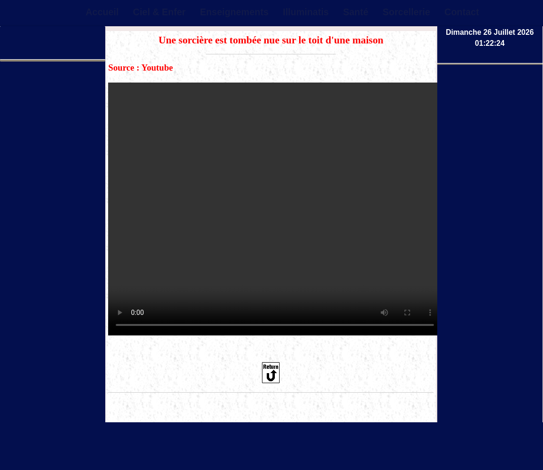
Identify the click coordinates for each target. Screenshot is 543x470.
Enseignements (234, 12)
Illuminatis (306, 12)
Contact (461, 12)
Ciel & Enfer (159, 12)
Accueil (102, 12)
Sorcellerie (406, 12)
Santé (355, 12)
